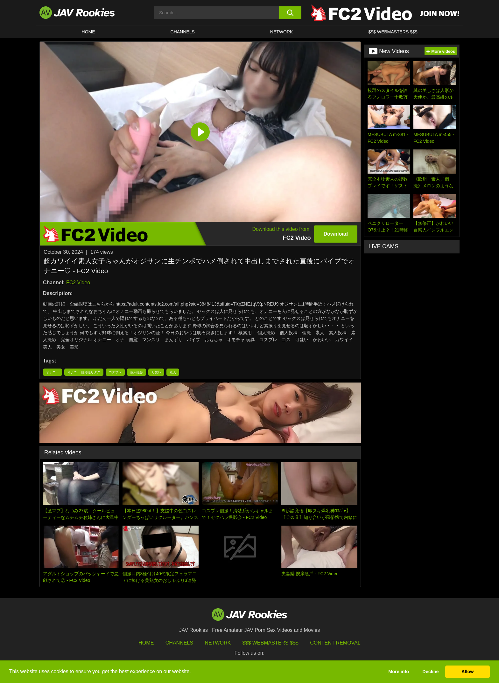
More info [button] (398, 671)
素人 (173, 372)
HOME (88, 31)
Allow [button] (467, 671)
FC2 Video (78, 282)
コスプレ (115, 372)
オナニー (52, 372)
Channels (183, 31)
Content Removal (335, 642)
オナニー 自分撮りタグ (83, 372)
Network (281, 31)
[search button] (290, 12)
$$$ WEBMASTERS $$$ (392, 31)
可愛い (156, 372)
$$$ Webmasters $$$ (270, 642)
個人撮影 (136, 372)
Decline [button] (430, 671)
